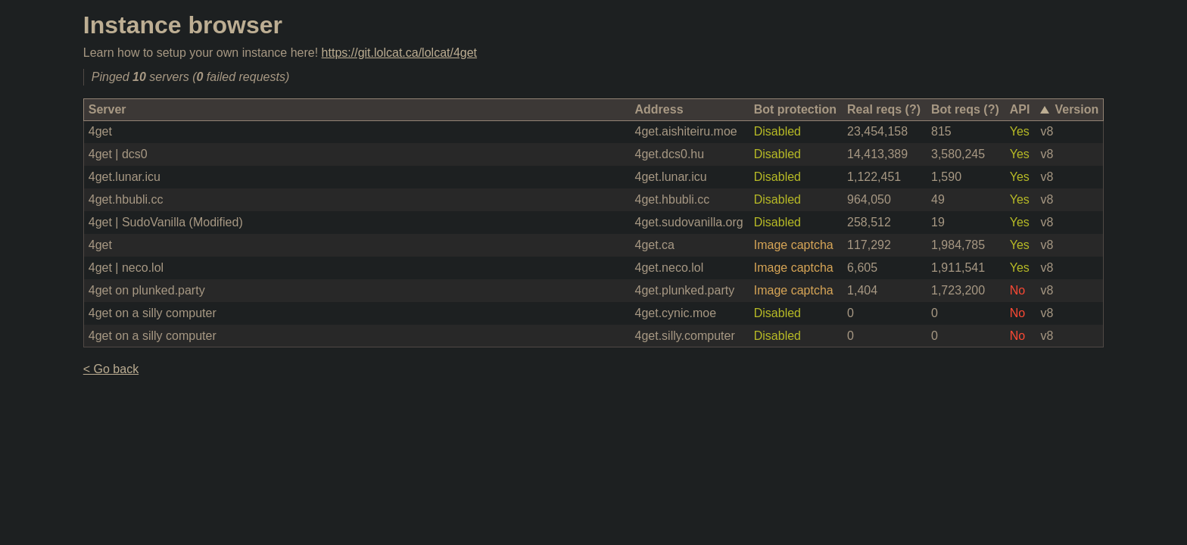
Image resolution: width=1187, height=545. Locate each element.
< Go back (111, 369)
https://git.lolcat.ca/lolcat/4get (399, 52)
